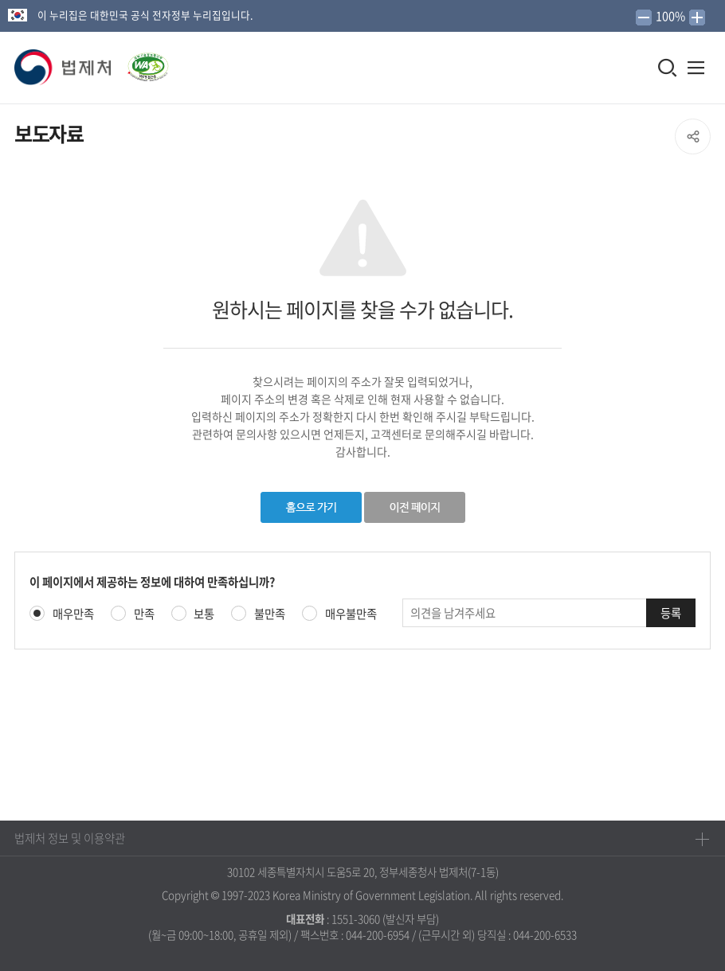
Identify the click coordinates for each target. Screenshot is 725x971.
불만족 (269, 614)
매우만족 (73, 614)
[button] (63, 67)
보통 (204, 614)
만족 (144, 614)
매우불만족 (351, 614)
